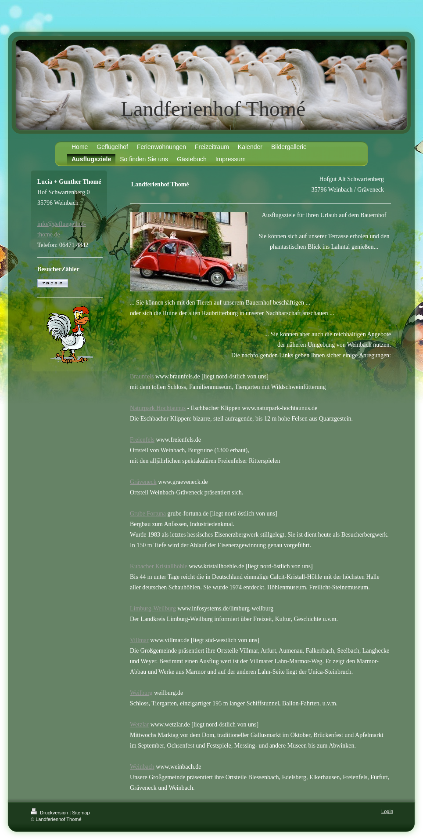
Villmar (139, 640)
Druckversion (50, 812)
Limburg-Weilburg (153, 608)
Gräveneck (143, 482)
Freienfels (142, 439)
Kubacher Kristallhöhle (158, 566)
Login (387, 811)
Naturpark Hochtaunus (158, 408)
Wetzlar (139, 724)
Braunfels (142, 376)
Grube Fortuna (148, 513)
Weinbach (142, 766)
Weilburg (141, 693)
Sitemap (81, 812)
